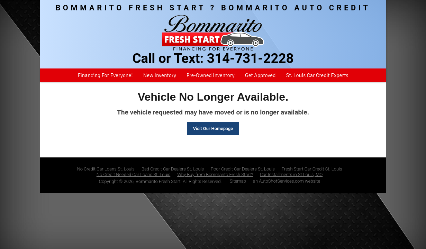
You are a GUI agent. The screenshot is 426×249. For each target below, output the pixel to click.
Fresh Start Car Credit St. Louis (312, 169)
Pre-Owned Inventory (211, 75)
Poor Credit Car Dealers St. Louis (243, 169)
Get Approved (260, 75)
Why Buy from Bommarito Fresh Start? (215, 174)
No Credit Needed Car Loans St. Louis (134, 174)
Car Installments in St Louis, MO (291, 174)
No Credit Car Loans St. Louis (106, 169)
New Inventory (159, 75)
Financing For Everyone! (105, 75)
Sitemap (238, 181)
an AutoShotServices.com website (286, 181)
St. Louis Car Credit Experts (317, 75)
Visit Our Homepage (213, 128)
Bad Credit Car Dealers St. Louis (173, 169)
